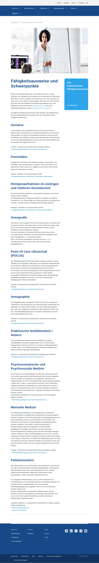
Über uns (15, 8)
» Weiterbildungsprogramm (20, 507)
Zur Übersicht (72, 105)
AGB (34, 556)
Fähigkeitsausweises (39, 106)
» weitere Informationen (19, 510)
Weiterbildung (28, 8)
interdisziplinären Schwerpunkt (42, 108)
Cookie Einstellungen (21, 560)
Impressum (14, 556)
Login (73, 3)
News (59, 3)
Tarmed (48, 239)
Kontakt (66, 3)
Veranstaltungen (58, 8)
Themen (73, 8)
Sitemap (41, 556)
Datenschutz (25, 556)
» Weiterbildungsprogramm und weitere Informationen (30, 149)
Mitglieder (15, 13)
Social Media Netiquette (55, 556)
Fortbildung (43, 8)
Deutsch (81, 3)
